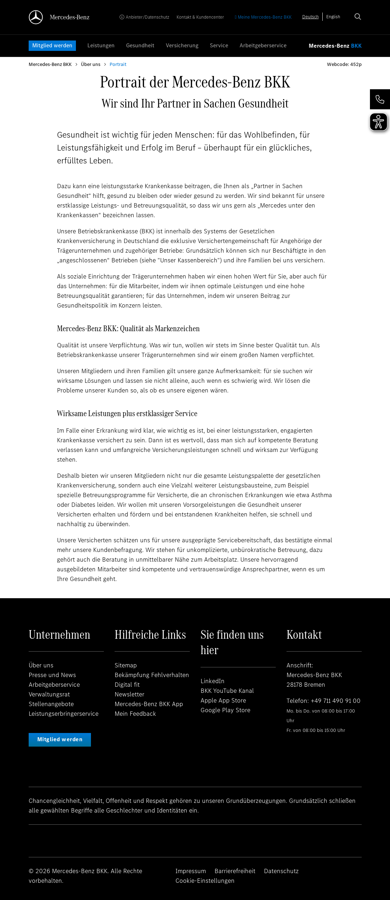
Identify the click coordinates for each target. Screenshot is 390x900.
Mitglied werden (52, 45)
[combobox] (310, 17)
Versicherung (182, 45)
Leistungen (101, 45)
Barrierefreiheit (235, 871)
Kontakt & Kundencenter (200, 17)
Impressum (190, 871)
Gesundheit (140, 45)
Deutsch (310, 17)
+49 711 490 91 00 (336, 700)
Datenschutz (281, 871)
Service (219, 45)
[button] (380, 99)
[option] (333, 17)
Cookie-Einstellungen (205, 880)
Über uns (90, 64)
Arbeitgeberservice (263, 45)
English (333, 17)
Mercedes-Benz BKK (50, 64)
